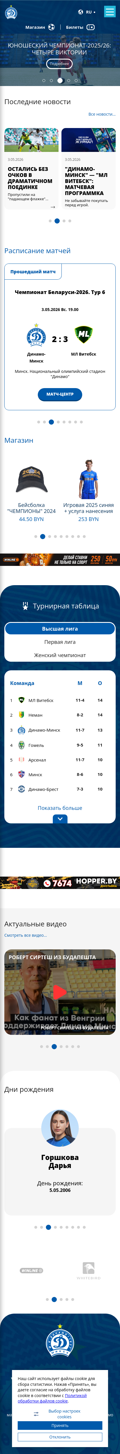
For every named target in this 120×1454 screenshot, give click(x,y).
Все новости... (102, 114)
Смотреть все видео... (25, 935)
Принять (59, 1425)
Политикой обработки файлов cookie (52, 1398)
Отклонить (60, 1437)
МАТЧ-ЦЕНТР (60, 389)
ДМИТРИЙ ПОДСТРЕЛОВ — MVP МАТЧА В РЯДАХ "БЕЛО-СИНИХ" (29, 180)
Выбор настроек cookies (56, 1414)
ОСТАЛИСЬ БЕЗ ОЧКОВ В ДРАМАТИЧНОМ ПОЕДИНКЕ (87, 177)
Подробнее (59, 63)
